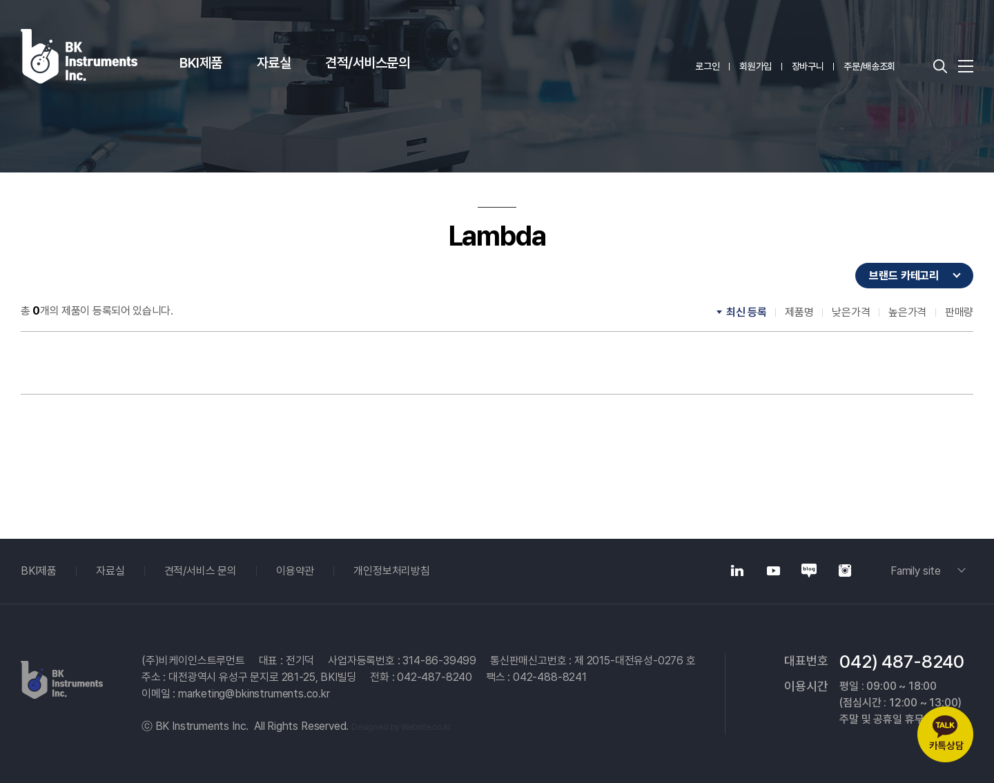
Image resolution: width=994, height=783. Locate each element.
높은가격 (907, 312)
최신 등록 (746, 312)
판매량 (959, 312)
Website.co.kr (426, 727)
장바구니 (808, 66)
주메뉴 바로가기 (0, 0)
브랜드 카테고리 (904, 275)
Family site (915, 570)
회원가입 (755, 66)
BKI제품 (200, 62)
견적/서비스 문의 (200, 570)
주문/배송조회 (869, 66)
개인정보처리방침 (391, 570)
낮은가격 (851, 312)
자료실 (274, 62)
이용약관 (295, 570)
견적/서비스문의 (367, 62)
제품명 (799, 312)
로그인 (707, 66)
